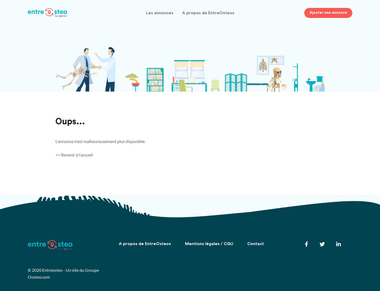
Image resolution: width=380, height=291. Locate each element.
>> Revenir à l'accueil (74, 154)
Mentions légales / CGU (209, 244)
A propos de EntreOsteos (208, 13)
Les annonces (159, 13)
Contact (255, 244)
